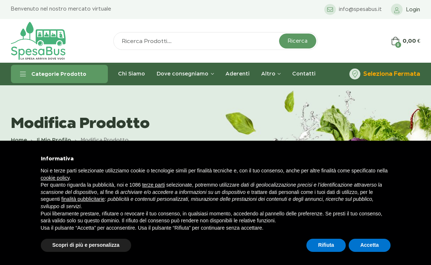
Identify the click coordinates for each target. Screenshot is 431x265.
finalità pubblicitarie (83, 199)
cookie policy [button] (55, 178)
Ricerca (297, 41)
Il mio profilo (54, 140)
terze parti (153, 185)
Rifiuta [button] (326, 245)
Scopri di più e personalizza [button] (85, 245)
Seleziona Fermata (391, 73)
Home (19, 140)
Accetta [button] (369, 245)
